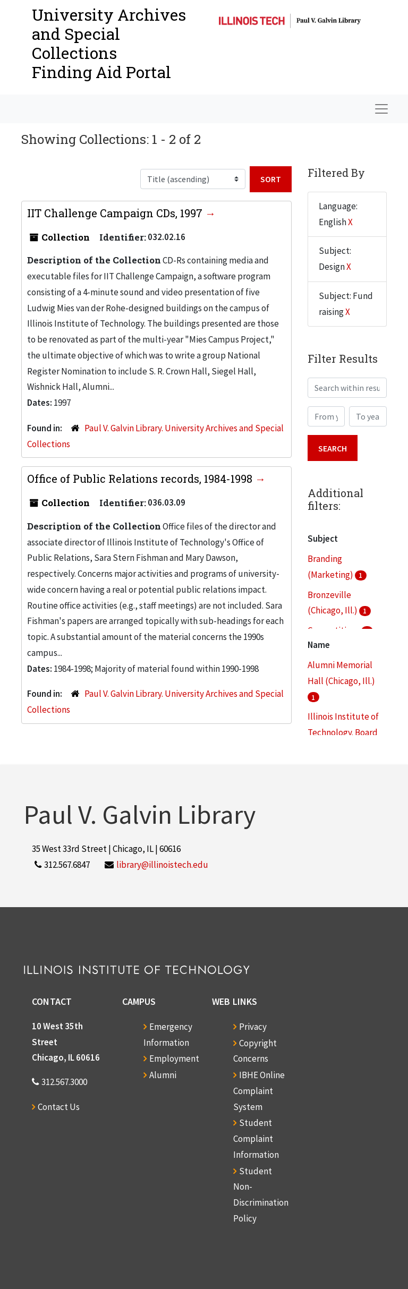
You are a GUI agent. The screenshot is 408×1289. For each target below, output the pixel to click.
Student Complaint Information (256, 1138)
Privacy (253, 1026)
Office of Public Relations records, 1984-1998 (141, 478)
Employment (174, 1058)
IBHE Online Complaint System (259, 1091)
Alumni (162, 1075)
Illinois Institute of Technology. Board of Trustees (343, 732)
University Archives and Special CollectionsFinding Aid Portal (109, 43)
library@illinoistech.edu (162, 864)
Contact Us (59, 1107)
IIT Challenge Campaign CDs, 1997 (116, 213)
